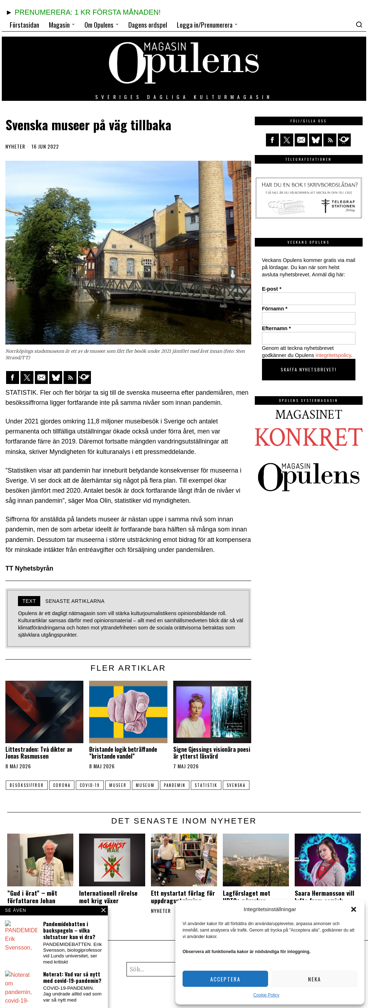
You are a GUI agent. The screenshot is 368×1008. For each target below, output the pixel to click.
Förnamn (275, 308)
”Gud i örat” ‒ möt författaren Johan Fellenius (32, 910)
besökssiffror (32, 785)
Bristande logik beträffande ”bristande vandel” (123, 753)
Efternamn (276, 328)
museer (132, 785)
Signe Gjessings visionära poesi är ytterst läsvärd (211, 753)
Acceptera (225, 979)
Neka (314, 979)
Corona (70, 785)
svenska (127, 795)
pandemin (194, 785)
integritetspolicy (333, 355)
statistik (228, 785)
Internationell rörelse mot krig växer (108, 906)
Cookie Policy (266, 995)
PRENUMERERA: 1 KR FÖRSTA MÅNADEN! (88, 12)
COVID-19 (101, 785)
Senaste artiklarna (75, 601)
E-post (271, 289)
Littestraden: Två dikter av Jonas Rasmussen (38, 753)
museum (162, 785)
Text (29, 601)
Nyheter (15, 146)
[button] (353, 909)
